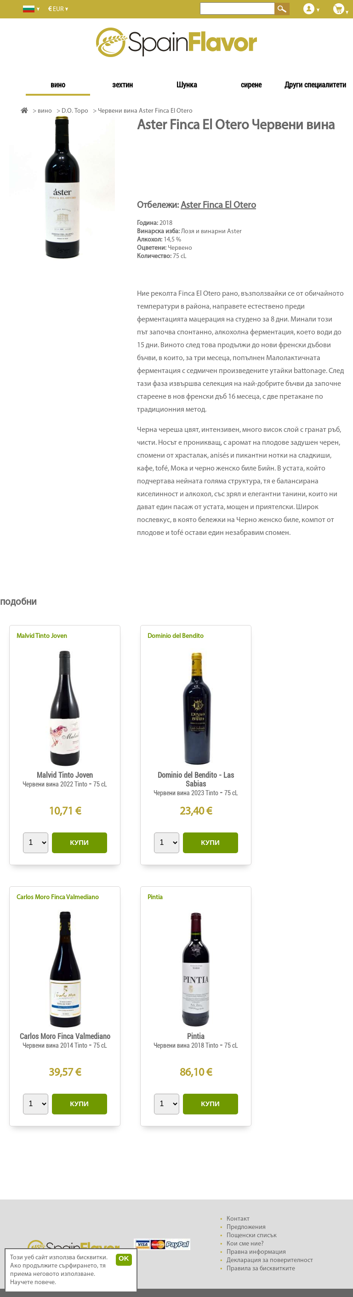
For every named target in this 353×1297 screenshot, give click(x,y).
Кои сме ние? (245, 1243)
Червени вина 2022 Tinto (56, 784)
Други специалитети (315, 84)
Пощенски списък (252, 1235)
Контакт (238, 1219)
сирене (251, 84)
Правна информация (256, 1252)
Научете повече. (33, 1282)
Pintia (155, 897)
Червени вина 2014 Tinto (56, 1045)
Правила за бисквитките (261, 1268)
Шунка (186, 84)
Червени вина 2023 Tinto (187, 793)
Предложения (246, 1227)
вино (58, 84)
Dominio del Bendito (176, 636)
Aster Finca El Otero (218, 205)
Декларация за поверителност (270, 1260)
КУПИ (79, 842)
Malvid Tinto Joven (42, 636)
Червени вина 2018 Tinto (187, 1045)
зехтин (122, 84)
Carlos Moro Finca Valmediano (58, 897)
